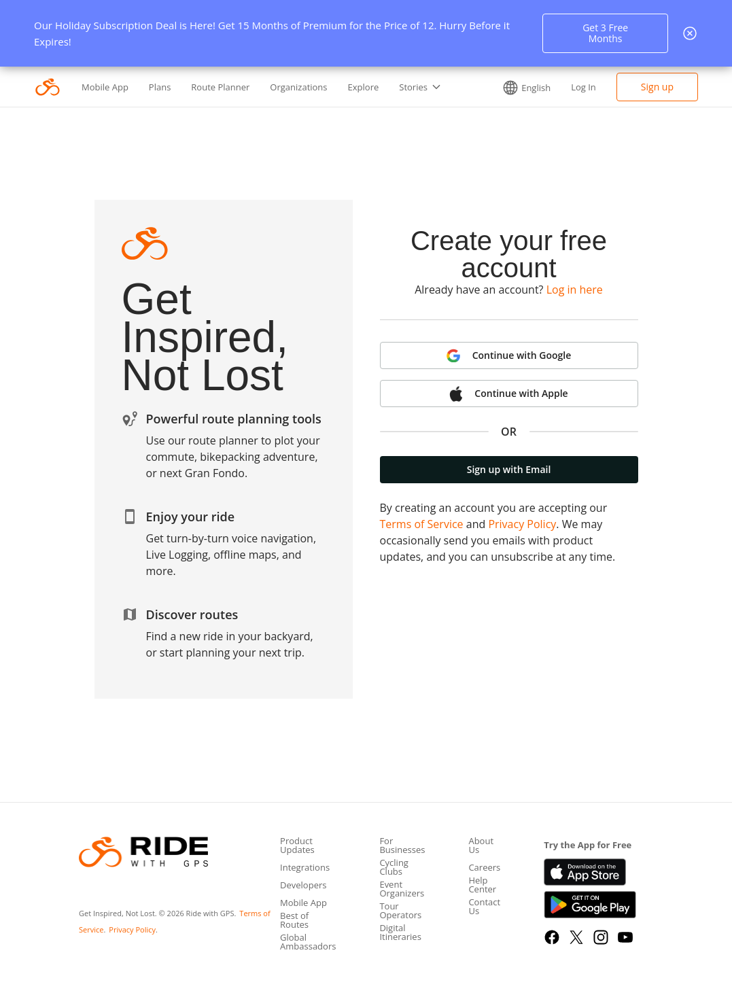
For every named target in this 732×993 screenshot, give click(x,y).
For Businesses (402, 846)
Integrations (305, 868)
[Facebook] (552, 937)
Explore (363, 87)
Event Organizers (401, 889)
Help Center (482, 885)
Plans (160, 87)
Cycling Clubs (393, 867)
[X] (576, 937)
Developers (303, 886)
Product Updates (297, 846)
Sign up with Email (509, 469)
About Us (480, 846)
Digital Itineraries (400, 933)
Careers (484, 868)
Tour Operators (400, 911)
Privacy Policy (522, 524)
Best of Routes (294, 920)
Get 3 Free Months (605, 33)
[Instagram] (601, 937)
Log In (583, 87)
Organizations (298, 87)
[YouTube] (625, 937)
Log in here (574, 289)
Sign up (657, 86)
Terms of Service (422, 524)
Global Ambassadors (308, 942)
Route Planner (220, 87)
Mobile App (105, 87)
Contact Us (484, 907)
